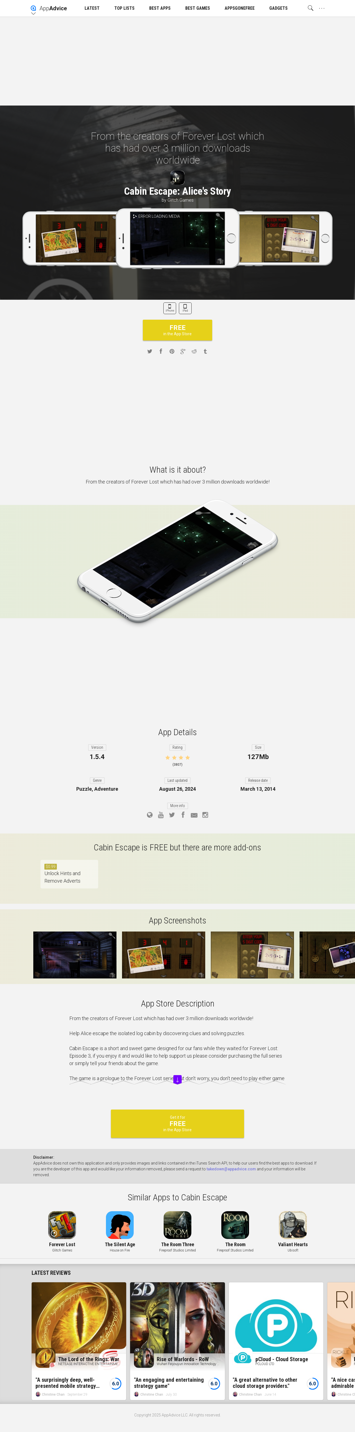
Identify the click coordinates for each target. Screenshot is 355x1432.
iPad (185, 310)
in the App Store (177, 330)
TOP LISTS (124, 8)
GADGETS (278, 8)
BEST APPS (160, 8)
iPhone (170, 310)
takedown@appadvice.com (231, 1169)
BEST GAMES (197, 8)
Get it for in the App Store (177, 1123)
